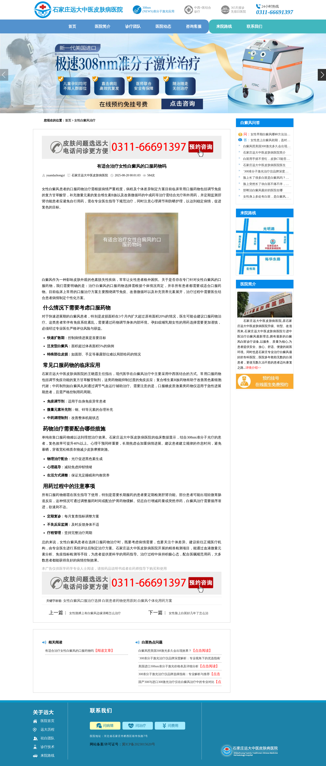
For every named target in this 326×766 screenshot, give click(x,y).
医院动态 (163, 26)
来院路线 (224, 26)
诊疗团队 (133, 26)
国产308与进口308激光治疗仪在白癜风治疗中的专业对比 (179, 683)
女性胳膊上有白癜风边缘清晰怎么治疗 (95, 613)
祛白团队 (43, 738)
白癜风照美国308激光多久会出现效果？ (175, 650)
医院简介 (102, 26)
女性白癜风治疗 (84, 120)
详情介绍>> (253, 367)
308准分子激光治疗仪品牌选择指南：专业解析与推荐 (179, 675)
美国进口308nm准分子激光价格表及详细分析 (178, 666)
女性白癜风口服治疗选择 (82, 600)
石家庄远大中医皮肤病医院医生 (264, 165)
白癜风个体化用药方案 (155, 600)
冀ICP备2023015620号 (138, 744)
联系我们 (254, 26)
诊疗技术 (43, 747)
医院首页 (43, 721)
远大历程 (43, 729)
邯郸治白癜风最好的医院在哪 (263, 190)
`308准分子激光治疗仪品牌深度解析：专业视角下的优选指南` (179, 659)
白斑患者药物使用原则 (119, 600)
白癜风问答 (250, 123)
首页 (72, 26)
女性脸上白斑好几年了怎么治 (188, 613)
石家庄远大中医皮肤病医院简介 (264, 152)
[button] (322, 75)
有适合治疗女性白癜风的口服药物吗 (80, 650)
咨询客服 (193, 26)
